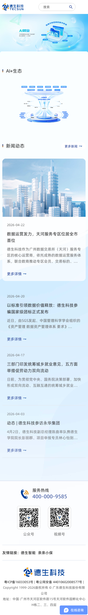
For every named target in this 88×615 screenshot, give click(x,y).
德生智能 (28, 552)
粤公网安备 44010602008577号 (59, 582)
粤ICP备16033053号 (18, 582)
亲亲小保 (45, 552)
